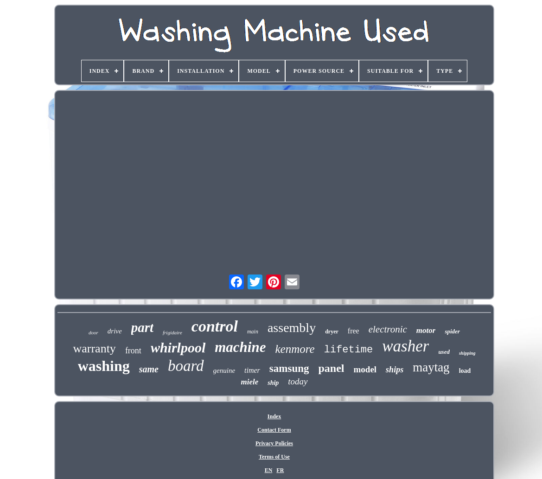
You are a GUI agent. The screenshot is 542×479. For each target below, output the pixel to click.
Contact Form (274, 430)
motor (426, 330)
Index (274, 416)
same (149, 369)
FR (280, 470)
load (465, 370)
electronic (388, 329)
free (353, 331)
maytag (431, 367)
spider (452, 331)
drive (115, 331)
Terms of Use (274, 456)
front (133, 350)
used (444, 351)
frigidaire (172, 332)
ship (273, 382)
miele (249, 381)
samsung (289, 368)
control (214, 326)
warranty (94, 348)
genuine (224, 370)
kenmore (294, 349)
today (297, 381)
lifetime (348, 350)
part (142, 327)
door (93, 332)
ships (394, 369)
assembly (292, 327)
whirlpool (178, 347)
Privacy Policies (274, 443)
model (365, 369)
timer (252, 370)
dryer (331, 331)
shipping (467, 353)
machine (240, 347)
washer (405, 346)
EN (269, 470)
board (186, 366)
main (252, 331)
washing (104, 366)
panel (331, 368)
